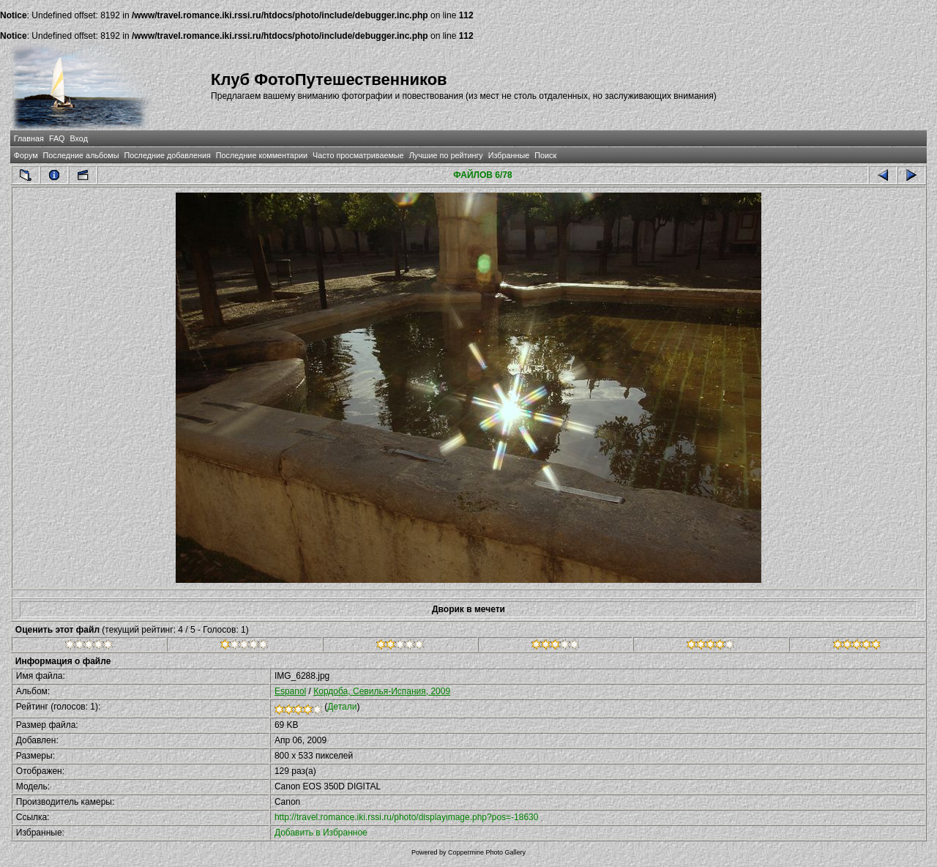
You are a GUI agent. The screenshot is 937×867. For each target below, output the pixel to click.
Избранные (508, 155)
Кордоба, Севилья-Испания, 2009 (381, 691)
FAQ (57, 138)
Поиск (545, 155)
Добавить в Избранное (321, 832)
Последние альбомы (81, 155)
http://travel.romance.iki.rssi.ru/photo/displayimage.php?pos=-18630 (407, 817)
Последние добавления (167, 155)
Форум (26, 155)
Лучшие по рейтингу (446, 155)
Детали (341, 707)
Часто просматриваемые (358, 155)
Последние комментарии (261, 155)
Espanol (290, 691)
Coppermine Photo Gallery (487, 852)
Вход (79, 138)
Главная (29, 138)
